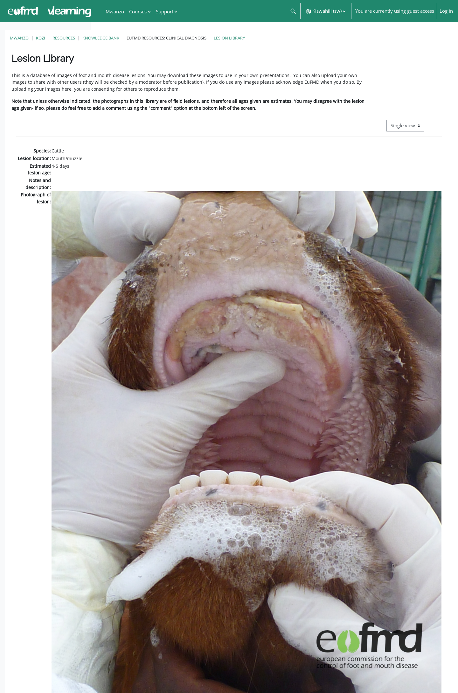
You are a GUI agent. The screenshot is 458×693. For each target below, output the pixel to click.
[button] (293, 11)
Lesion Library (320, 38)
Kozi (131, 38)
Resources (154, 38)
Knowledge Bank (191, 38)
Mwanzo (110, 38)
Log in (446, 11)
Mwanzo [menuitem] (115, 11)
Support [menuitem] (164, 11)
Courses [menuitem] (138, 11)
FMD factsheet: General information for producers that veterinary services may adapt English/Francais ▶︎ (390, 673)
